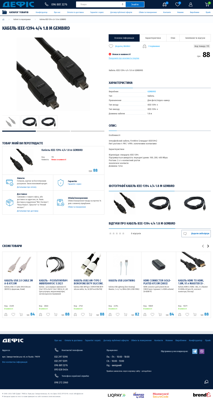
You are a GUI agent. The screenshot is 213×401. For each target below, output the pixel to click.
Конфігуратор (41, 12)
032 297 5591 (60, 361)
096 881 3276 (61, 365)
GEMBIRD (152, 91)
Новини (180, 12)
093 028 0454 (61, 369)
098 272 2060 (61, 382)
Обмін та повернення (148, 12)
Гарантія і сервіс (97, 12)
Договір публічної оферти (121, 12)
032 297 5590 (61, 356)
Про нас (57, 12)
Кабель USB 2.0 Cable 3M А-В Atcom (18, 282)
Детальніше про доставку (27, 211)
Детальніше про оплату (26, 187)
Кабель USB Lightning (122, 280)
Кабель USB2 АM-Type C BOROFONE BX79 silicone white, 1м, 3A (88, 283)
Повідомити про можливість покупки (124, 58)
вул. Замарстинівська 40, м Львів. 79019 (21, 356)
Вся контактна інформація (14, 362)
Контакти (167, 12)
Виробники (194, 12)
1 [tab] (19, 131)
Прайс (208, 12)
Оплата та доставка (75, 12)
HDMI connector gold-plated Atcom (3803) (157, 282)
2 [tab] (53, 131)
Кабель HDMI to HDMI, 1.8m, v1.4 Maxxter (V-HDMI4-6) (191, 283)
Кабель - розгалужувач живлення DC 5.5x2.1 (53, 282)
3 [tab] (87, 131)
